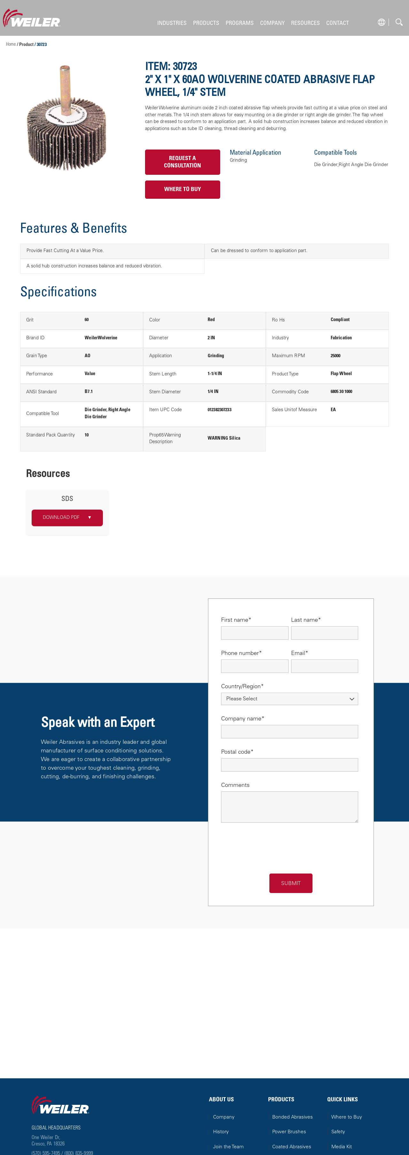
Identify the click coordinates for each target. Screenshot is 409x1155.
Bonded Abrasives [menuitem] (292, 1117)
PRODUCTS (206, 23)
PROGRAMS (240, 23)
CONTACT (337, 23)
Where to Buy (182, 190)
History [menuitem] (221, 1132)
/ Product (26, 44)
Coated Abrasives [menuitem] (291, 1147)
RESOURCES (305, 23)
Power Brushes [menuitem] (289, 1132)
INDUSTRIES (172, 23)
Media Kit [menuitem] (341, 1147)
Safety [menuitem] (338, 1132)
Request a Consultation (182, 162)
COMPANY (272, 23)
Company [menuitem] (224, 1117)
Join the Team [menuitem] (228, 1147)
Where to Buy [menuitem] (346, 1117)
